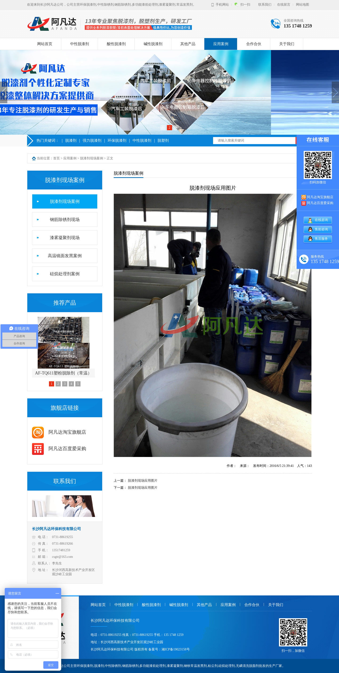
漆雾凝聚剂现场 (65, 237)
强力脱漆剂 (92, 140)
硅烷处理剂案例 (65, 274)
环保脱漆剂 (117, 140)
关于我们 (286, 44)
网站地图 (302, 4)
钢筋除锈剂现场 (65, 219)
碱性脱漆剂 (153, 44)
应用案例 (220, 44)
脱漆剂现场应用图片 (142, 480)
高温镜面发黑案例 (65, 255)
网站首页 (44, 44)
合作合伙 (253, 44)
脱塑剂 (163, 140)
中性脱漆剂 (79, 44)
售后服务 (321, 238)
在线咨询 (321, 220)
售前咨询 (321, 229)
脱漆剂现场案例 (91, 158)
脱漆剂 (71, 140)
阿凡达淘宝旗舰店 (59, 432)
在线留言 (283, 4)
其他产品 (187, 44)
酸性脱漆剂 (116, 44)
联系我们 (264, 4)
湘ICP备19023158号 (175, 649)
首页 (56, 158)
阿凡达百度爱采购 (59, 448)
